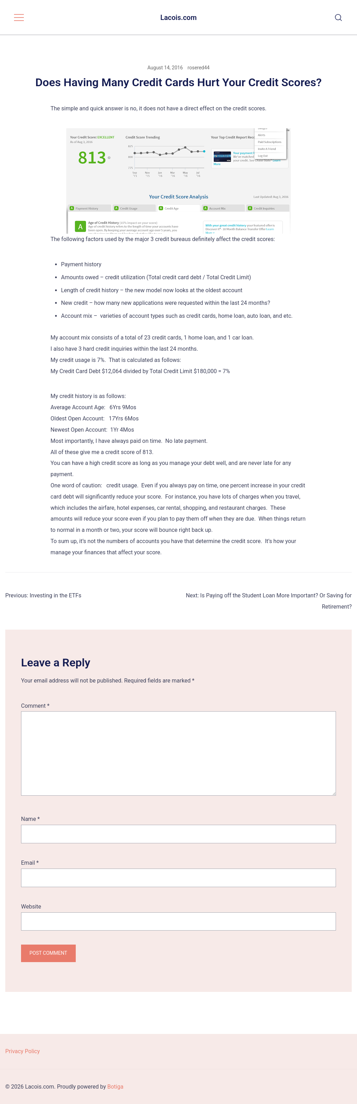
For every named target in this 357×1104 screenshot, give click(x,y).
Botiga (115, 1086)
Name (30, 819)
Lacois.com (178, 17)
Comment (35, 705)
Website (31, 906)
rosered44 (199, 67)
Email (30, 862)
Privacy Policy (22, 1051)
